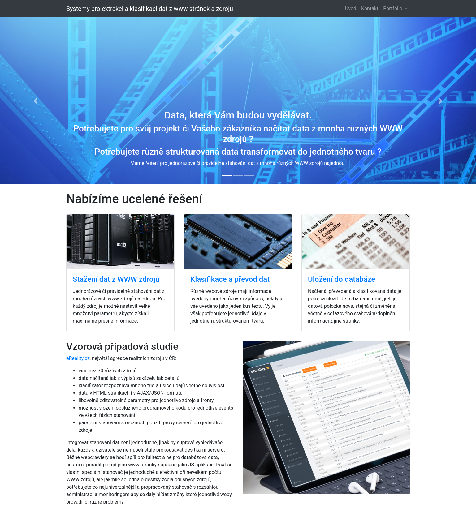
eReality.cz (78, 358)
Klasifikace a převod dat (230, 279)
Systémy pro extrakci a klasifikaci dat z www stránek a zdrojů (149, 8)
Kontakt (369, 8)
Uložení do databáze (341, 279)
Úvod (350, 8)
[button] (35, 100)
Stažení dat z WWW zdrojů (116, 279)
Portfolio (393, 8)
